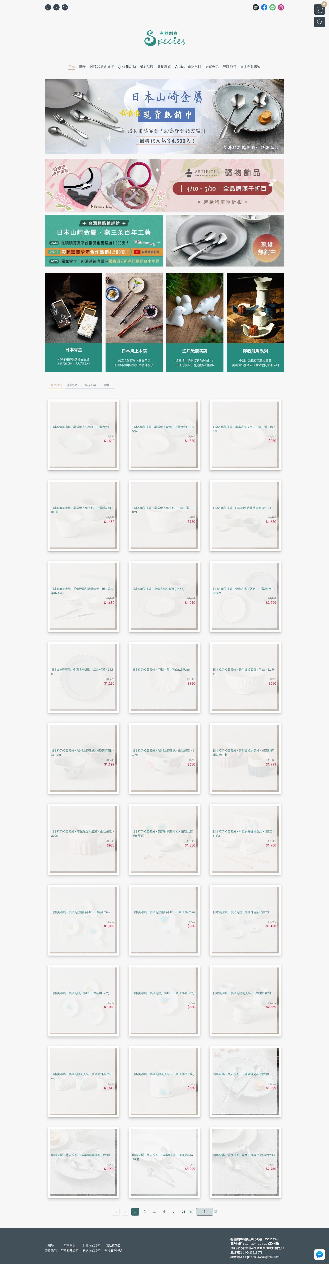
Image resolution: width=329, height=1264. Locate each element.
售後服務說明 (113, 1250)
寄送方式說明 (91, 1250)
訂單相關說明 (69, 1250)
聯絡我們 (51, 1250)
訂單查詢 (70, 1245)
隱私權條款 (113, 1245)
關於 (51, 1245)
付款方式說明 (91, 1245)
